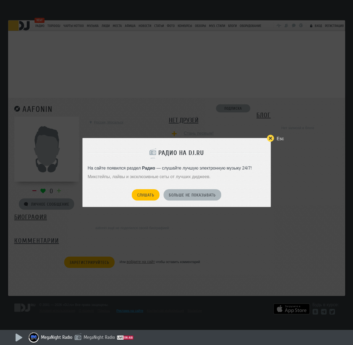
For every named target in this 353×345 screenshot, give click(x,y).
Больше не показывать (192, 195)
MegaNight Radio (56, 337)
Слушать (145, 195)
